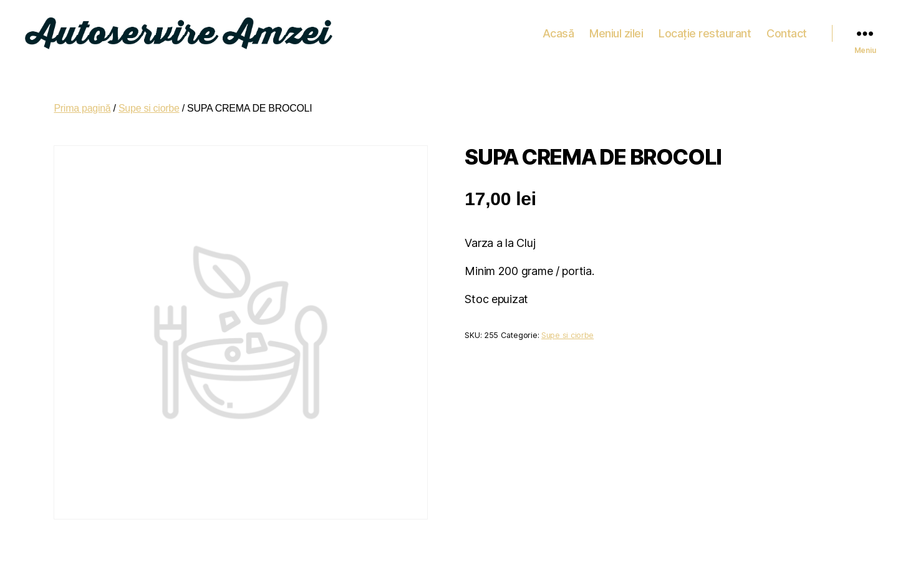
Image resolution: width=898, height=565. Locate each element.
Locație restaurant (705, 30)
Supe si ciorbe (149, 104)
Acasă (558, 30)
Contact (786, 30)
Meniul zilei (616, 30)
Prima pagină (82, 104)
